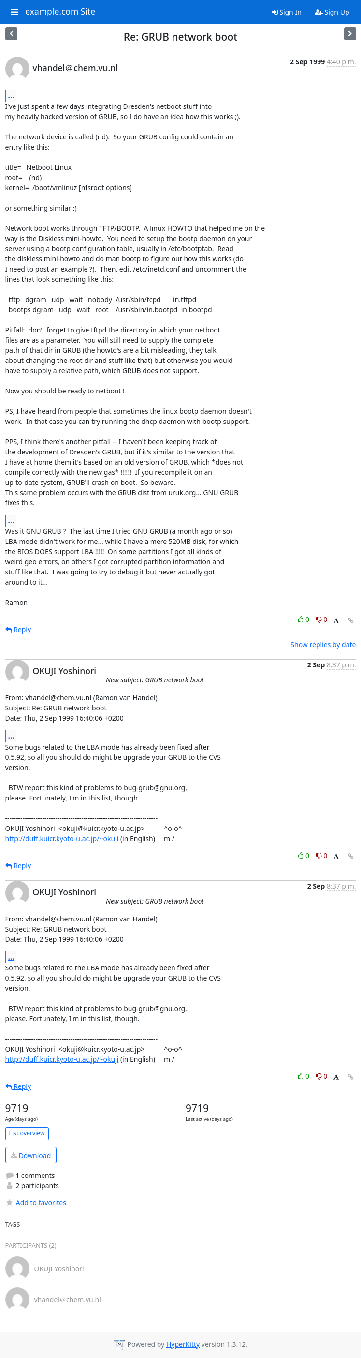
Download (31, 1155)
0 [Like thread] (304, 619)
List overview (27, 1133)
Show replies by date (323, 644)
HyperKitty (183, 1344)
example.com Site (60, 11)
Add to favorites (35, 1202)
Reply (18, 629)
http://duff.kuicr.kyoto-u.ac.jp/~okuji (62, 838)
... (11, 95)
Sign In (287, 11)
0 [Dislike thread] (322, 619)
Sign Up (332, 11)
